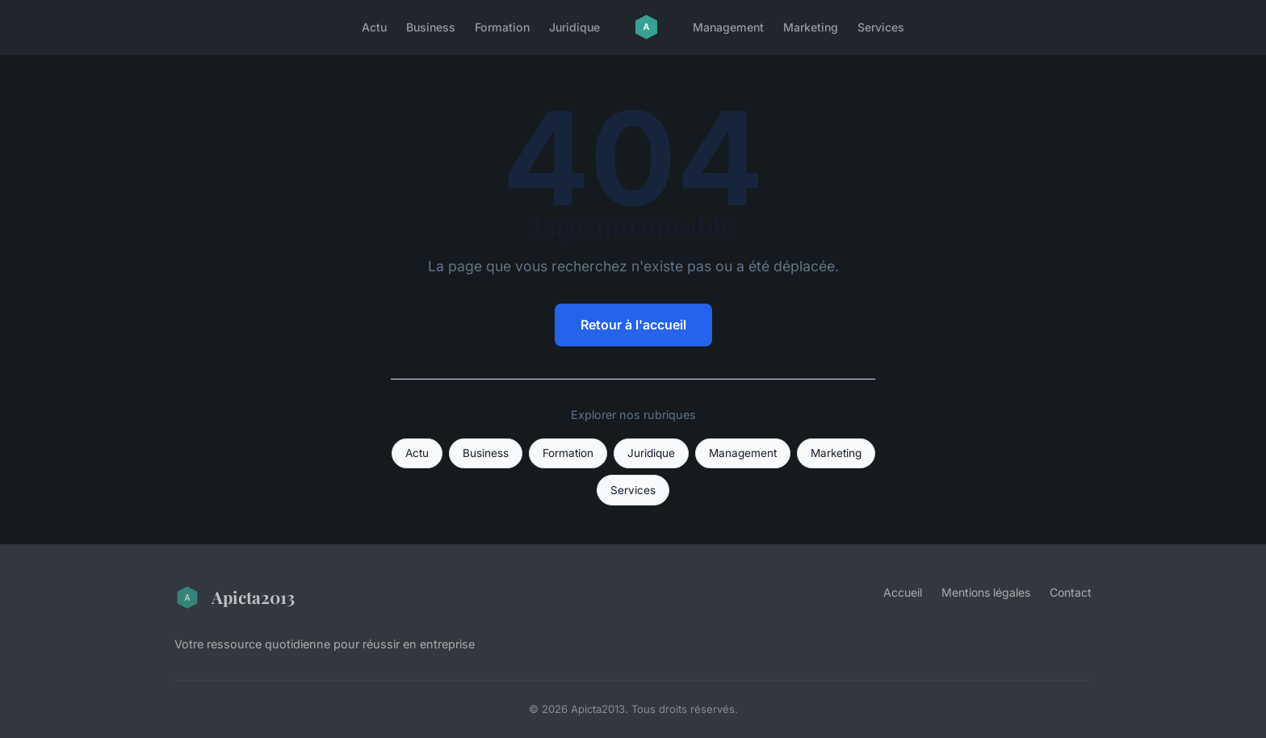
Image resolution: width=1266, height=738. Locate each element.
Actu (374, 27)
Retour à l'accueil (633, 325)
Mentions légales (985, 592)
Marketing (810, 27)
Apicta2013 (234, 597)
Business (430, 27)
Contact (1071, 592)
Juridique (574, 27)
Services (880, 27)
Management (728, 27)
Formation (502, 27)
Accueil (902, 592)
